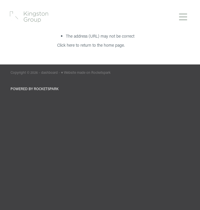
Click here (66, 45)
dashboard (49, 72)
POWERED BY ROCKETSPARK (34, 88)
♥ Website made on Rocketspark (85, 72)
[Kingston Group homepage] (93, 16)
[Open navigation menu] (183, 17)
